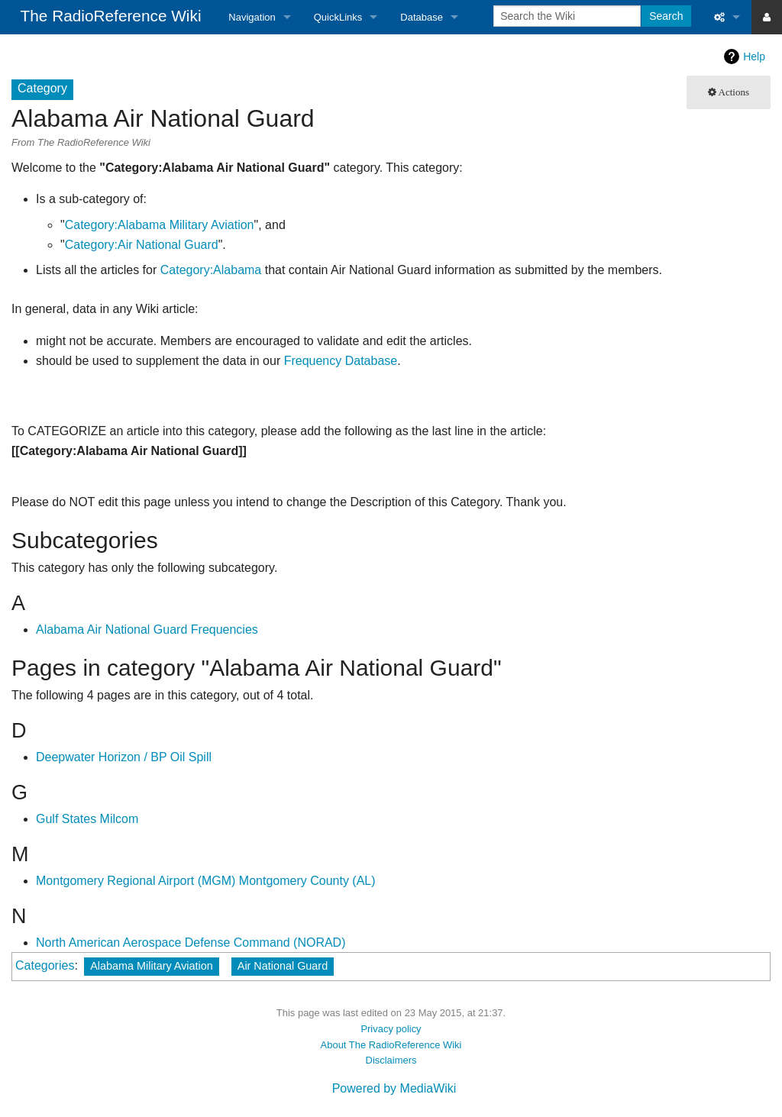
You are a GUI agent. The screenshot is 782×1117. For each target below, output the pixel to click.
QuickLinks (338, 17)
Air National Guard (283, 966)
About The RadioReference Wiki (391, 1045)
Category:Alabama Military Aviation (159, 224)
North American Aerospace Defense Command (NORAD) (191, 942)
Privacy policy (390, 1029)
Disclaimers (391, 1060)
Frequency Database (341, 360)
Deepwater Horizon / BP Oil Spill (124, 757)
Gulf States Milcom (87, 818)
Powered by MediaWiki (394, 1088)
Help (754, 56)
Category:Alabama (211, 269)
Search (666, 16)
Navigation (251, 17)
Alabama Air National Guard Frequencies (147, 629)
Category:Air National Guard (141, 244)
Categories (44, 965)
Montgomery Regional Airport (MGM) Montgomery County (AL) (206, 880)
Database (421, 17)
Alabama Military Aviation (151, 966)
